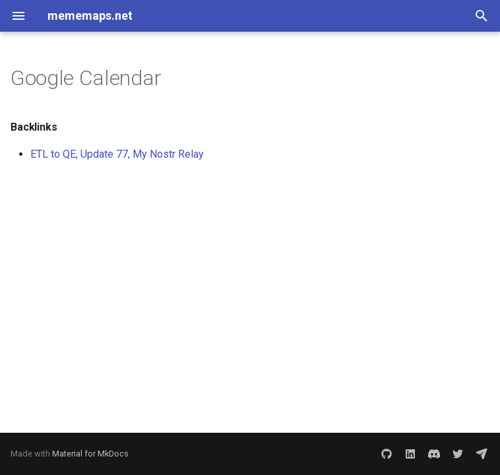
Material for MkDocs (90, 454)
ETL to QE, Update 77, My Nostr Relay (117, 154)
